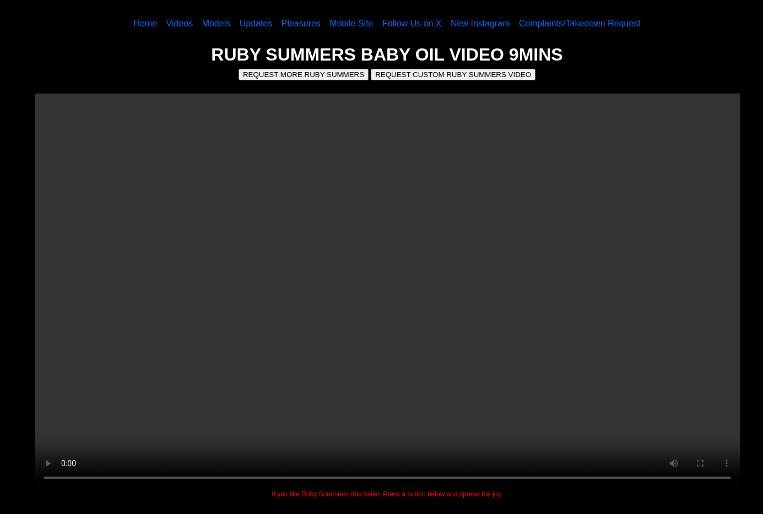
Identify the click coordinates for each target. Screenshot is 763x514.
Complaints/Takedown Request (580, 23)
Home (145, 23)
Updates (256, 23)
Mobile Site (351, 23)
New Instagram (480, 23)
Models (216, 23)
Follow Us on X (412, 23)
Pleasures (301, 23)
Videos (179, 23)
